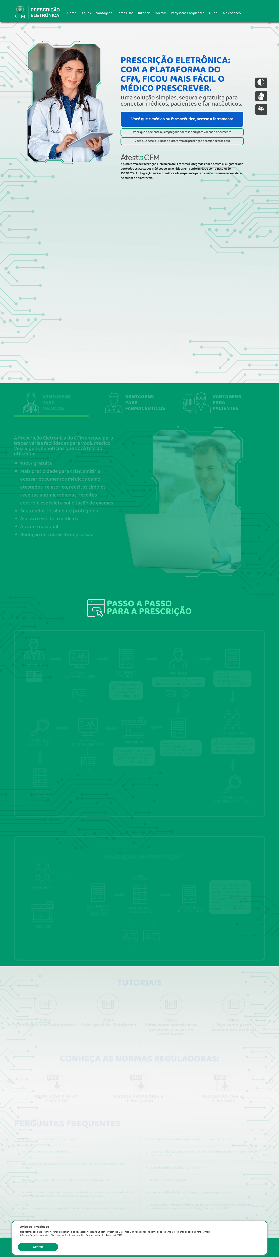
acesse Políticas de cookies (71, 1235)
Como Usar (124, 13)
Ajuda (213, 13)
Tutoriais (144, 13)
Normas (161, 13)
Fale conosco (231, 13)
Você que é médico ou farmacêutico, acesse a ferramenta (182, 119)
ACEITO (38, 1247)
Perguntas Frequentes (187, 13)
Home (71, 13)
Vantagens (104, 13)
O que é (86, 13)
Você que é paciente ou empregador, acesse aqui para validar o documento (182, 132)
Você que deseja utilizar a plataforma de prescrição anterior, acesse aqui (182, 141)
